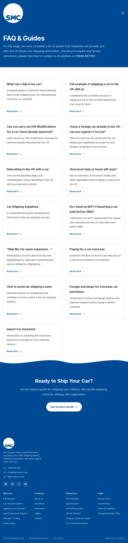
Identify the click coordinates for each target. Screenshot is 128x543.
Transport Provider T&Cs (109, 513)
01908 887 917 (85, 56)
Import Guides (72, 503)
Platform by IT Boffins (115, 538)
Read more (14, 111)
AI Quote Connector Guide (78, 518)
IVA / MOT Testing (11, 518)
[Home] (13, 13)
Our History (40, 503)
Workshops (40, 508)
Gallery (38, 513)
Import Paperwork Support (15, 513)
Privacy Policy (104, 498)
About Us (39, 498)
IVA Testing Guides (74, 508)
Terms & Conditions (106, 508)
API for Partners (73, 513)
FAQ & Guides (72, 498)
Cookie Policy (104, 503)
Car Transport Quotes (13, 503)
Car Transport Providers (77, 523)
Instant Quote (9, 523)
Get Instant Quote (64, 407)
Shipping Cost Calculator (14, 508)
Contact (38, 518)
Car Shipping (9, 498)
